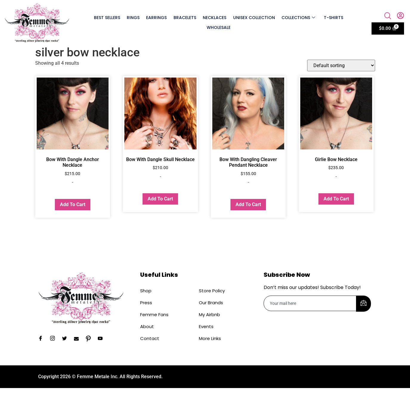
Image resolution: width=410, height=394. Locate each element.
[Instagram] (54, 338)
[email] (310, 303)
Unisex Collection (254, 18)
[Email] (78, 338)
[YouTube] (102, 338)
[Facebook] (42, 338)
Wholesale (218, 27)
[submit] (363, 304)
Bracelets (185, 18)
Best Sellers (107, 18)
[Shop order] (341, 65)
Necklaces (214, 18)
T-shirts (333, 18)
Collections (298, 18)
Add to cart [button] (72, 204)
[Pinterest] (90, 338)
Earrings (156, 18)
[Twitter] (66, 338)
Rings (133, 18)
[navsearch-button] (387, 16)
